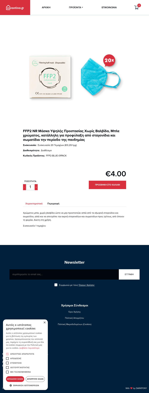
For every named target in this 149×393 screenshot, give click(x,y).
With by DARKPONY (136, 388)
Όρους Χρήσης (87, 285)
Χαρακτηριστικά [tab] (34, 203)
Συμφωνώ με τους (77, 285)
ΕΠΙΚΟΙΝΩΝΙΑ (109, 7)
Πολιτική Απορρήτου (74, 318)
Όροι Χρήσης (74, 312)
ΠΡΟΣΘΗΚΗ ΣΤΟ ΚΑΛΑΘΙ (107, 185)
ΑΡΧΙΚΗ (46, 7)
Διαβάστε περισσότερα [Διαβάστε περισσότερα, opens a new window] (29, 348)
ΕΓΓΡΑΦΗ (129, 274)
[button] (25, 385)
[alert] (25, 354)
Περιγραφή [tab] (53, 203)
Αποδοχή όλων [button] (15, 379)
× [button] (44, 323)
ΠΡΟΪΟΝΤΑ (75, 7)
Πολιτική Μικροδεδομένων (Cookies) (74, 324)
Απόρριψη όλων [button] (35, 379)
